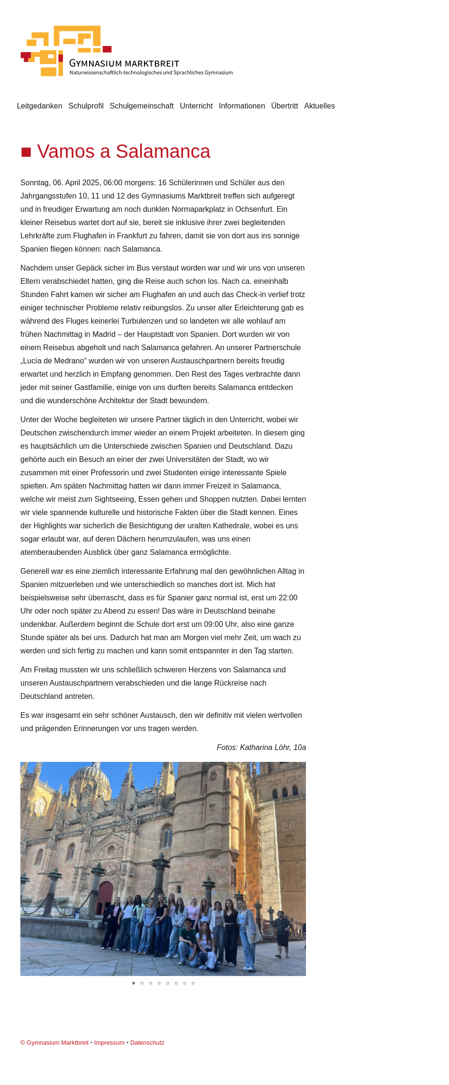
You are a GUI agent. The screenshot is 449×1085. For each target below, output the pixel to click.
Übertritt (284, 106)
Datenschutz (147, 1042)
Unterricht (196, 106)
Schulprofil (86, 106)
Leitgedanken (39, 106)
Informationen (242, 106)
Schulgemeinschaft (142, 106)
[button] (297, 770)
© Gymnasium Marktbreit (54, 1042)
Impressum (109, 1042)
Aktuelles (319, 106)
